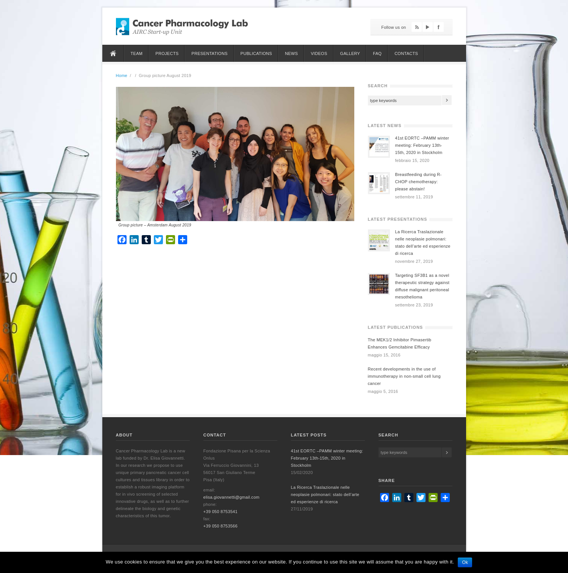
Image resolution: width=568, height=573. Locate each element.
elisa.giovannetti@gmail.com (231, 497)
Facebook (438, 27)
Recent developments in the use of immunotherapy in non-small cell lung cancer (404, 376)
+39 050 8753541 (220, 511)
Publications (256, 53)
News (291, 53)
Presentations (209, 53)
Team (137, 53)
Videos (319, 53)
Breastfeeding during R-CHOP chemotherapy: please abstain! (418, 181)
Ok (465, 562)
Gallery (350, 53)
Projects (166, 53)
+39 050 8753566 (220, 526)
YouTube (427, 27)
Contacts (406, 53)
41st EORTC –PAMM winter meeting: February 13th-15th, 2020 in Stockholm (422, 145)
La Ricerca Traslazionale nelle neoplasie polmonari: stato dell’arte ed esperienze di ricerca (325, 494)
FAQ (377, 53)
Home (113, 53)
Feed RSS (417, 27)
